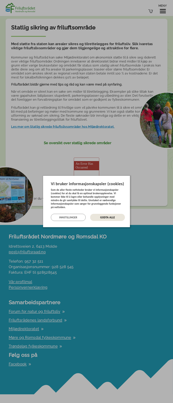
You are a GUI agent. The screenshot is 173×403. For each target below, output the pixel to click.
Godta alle (107, 217)
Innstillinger (68, 217)
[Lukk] (129, 178)
